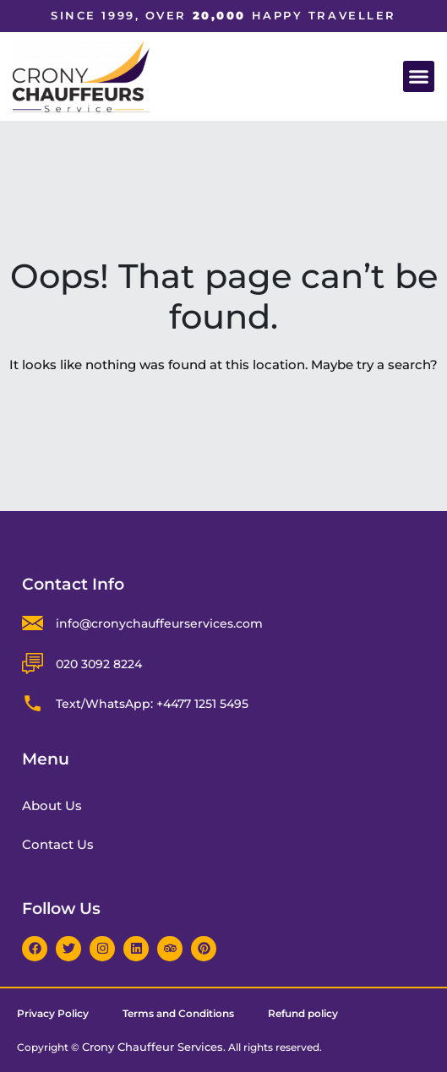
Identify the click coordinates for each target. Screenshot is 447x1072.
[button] (419, 77)
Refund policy (303, 1013)
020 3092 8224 (99, 664)
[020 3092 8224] (32, 663)
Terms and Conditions (178, 1013)
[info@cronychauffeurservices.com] (32, 623)
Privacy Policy (53, 1013)
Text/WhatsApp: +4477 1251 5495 (152, 703)
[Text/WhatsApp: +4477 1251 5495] (32, 703)
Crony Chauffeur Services (152, 1046)
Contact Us (58, 844)
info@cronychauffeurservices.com (159, 623)
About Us (52, 805)
